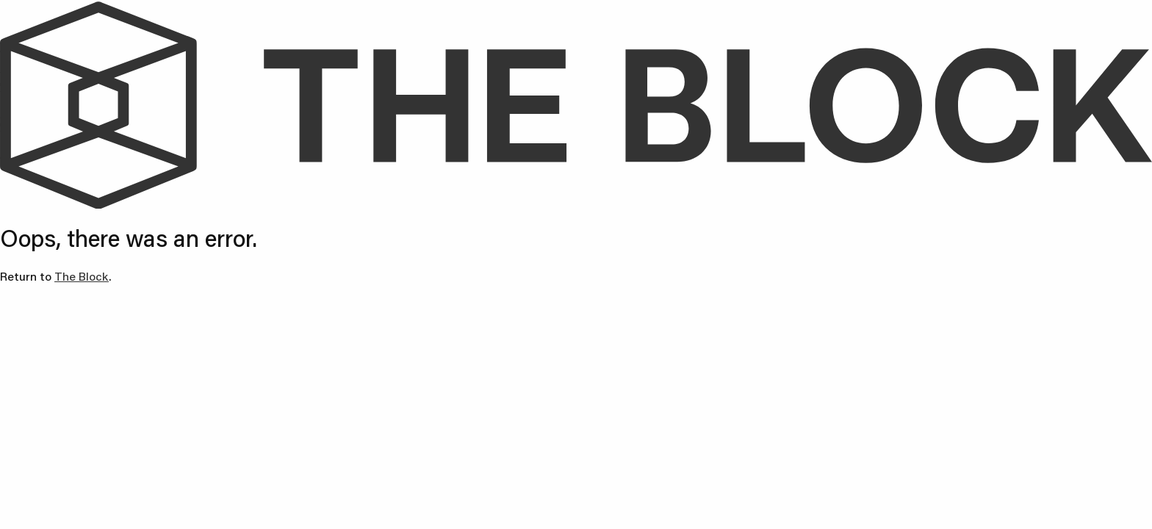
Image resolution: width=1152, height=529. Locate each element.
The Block (81, 276)
